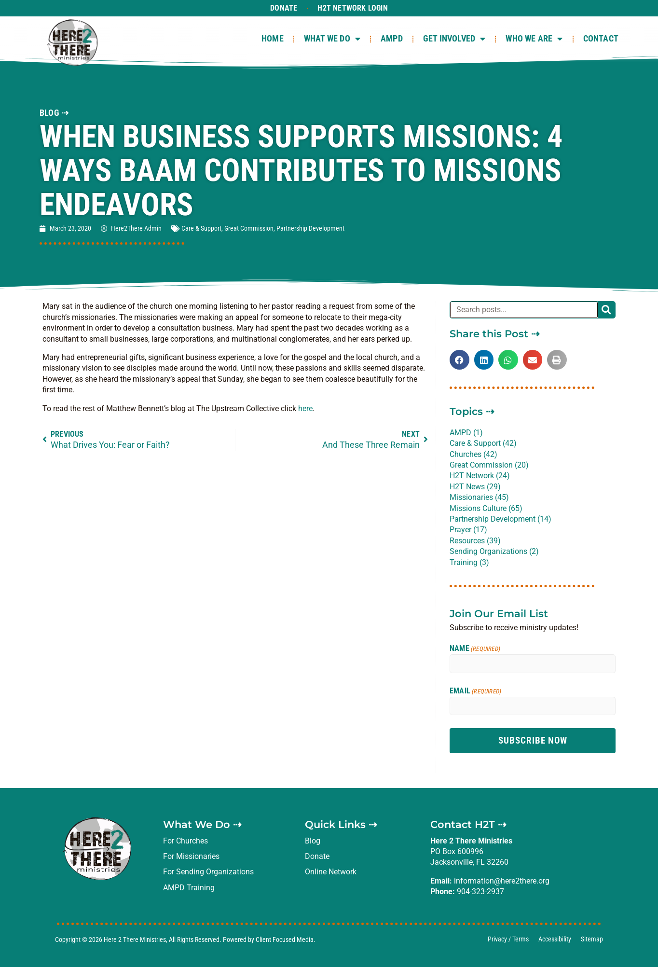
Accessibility (554, 939)
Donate (283, 8)
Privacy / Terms (508, 939)
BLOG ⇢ (54, 113)
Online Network (330, 871)
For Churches (185, 840)
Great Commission (249, 228)
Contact (600, 38)
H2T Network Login (352, 8)
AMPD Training (189, 887)
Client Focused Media (285, 940)
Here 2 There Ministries (135, 940)
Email (475, 691)
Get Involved (454, 39)
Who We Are (534, 39)
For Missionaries (191, 856)
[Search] (606, 310)
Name (475, 648)
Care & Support (201, 228)
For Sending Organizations (208, 871)
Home (272, 38)
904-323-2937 (480, 891)
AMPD (392, 38)
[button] (459, 360)
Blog (312, 840)
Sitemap (592, 939)
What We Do (332, 39)
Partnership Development (310, 228)
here (305, 408)
